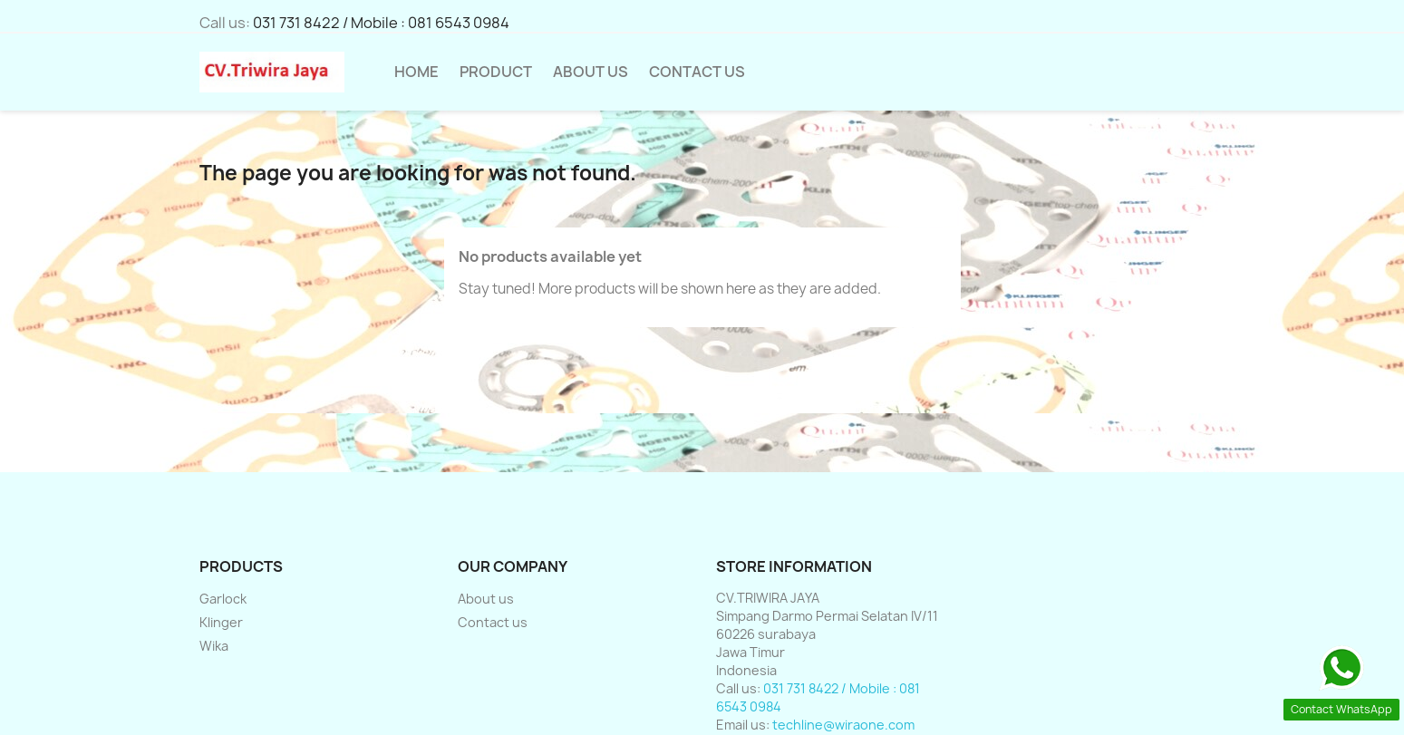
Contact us (493, 622)
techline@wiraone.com (843, 724)
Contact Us (697, 72)
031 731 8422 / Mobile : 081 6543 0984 (381, 23)
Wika (213, 645)
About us (590, 72)
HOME (416, 72)
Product (496, 72)
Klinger (221, 622)
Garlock (223, 598)
